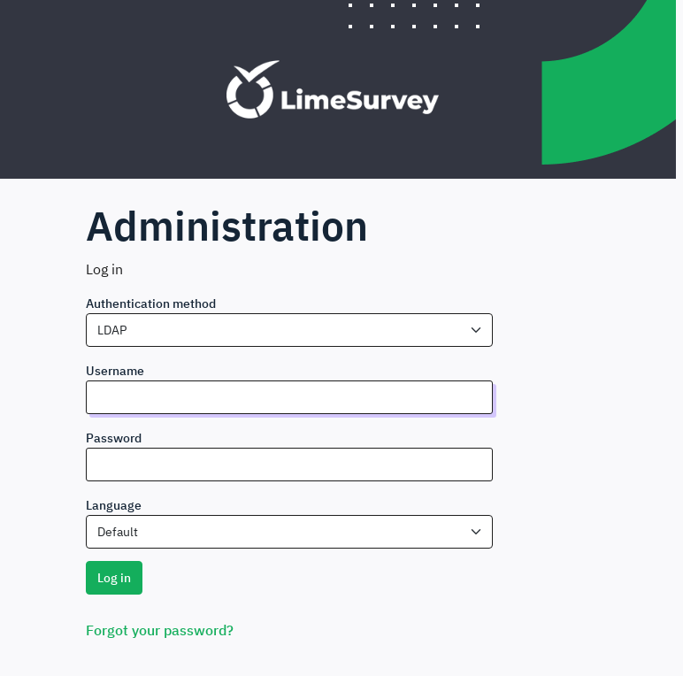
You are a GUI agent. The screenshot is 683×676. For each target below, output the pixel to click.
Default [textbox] (117, 532)
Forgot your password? (160, 630)
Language (114, 505)
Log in (114, 578)
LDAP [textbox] (112, 330)
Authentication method (151, 303)
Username (115, 371)
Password (114, 438)
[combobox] (289, 330)
